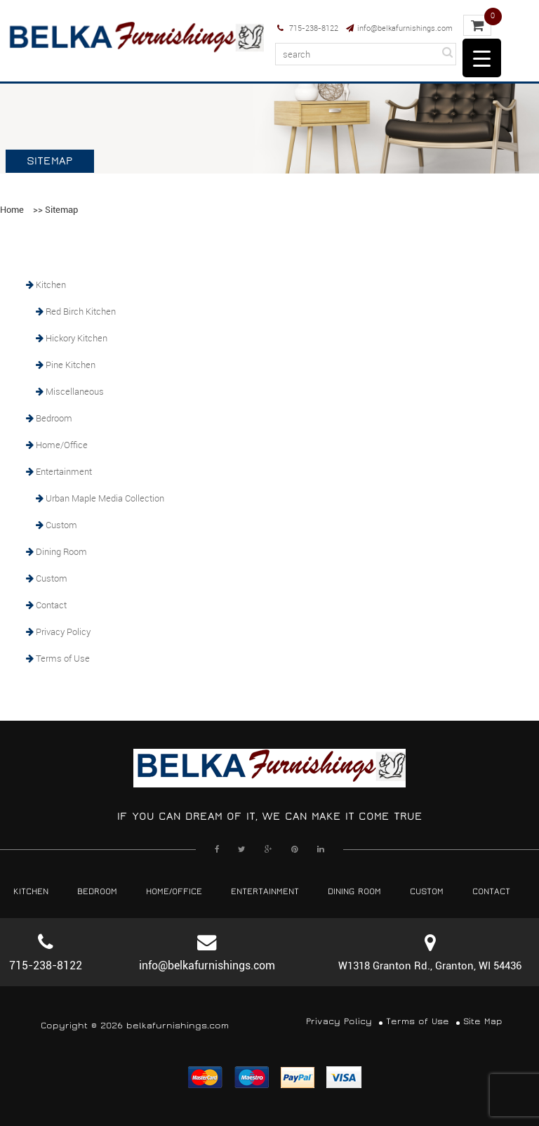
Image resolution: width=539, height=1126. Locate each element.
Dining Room (61, 551)
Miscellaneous (75, 391)
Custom (61, 524)
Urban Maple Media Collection (105, 498)
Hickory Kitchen (76, 338)
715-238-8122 (307, 27)
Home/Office (62, 444)
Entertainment (64, 471)
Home (12, 209)
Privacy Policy (63, 631)
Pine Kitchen (70, 364)
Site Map (483, 1021)
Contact (51, 604)
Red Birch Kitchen (81, 311)
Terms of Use (63, 658)
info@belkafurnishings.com (399, 27)
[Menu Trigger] (482, 58)
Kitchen (51, 284)
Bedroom (54, 418)
